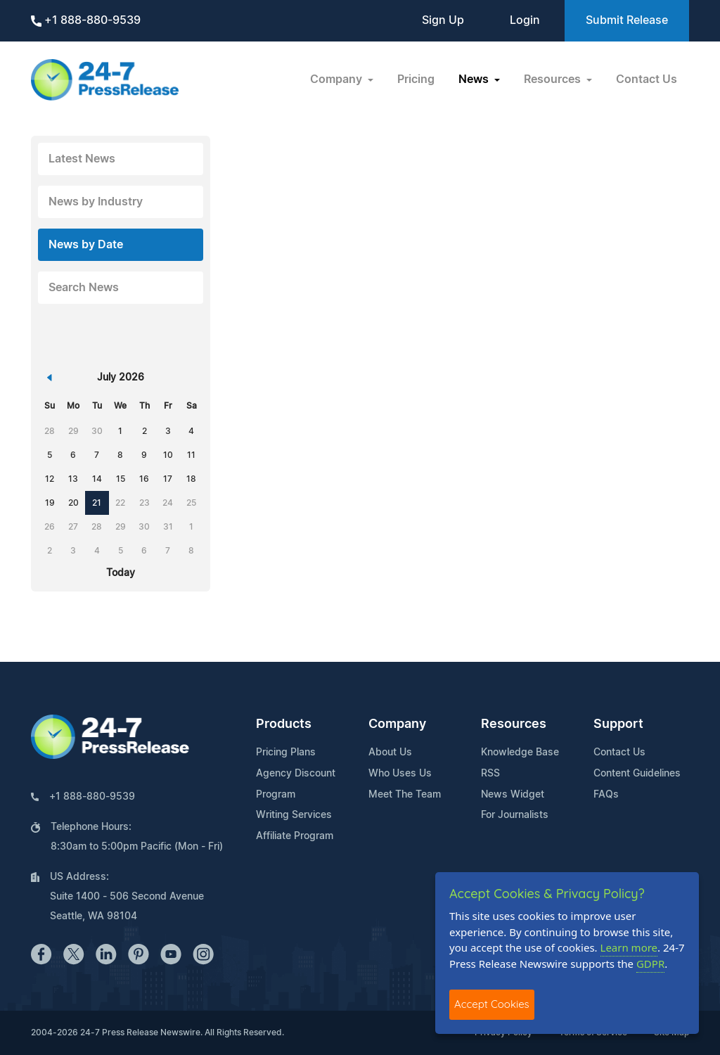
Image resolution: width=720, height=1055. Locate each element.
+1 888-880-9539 (86, 21)
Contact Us (646, 79)
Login (525, 20)
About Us (390, 752)
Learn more (629, 947)
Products (283, 724)
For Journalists (514, 815)
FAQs (606, 795)
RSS (490, 774)
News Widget (512, 795)
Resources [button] (554, 79)
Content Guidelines (637, 774)
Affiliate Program (294, 836)
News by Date (86, 244)
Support (618, 724)
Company (397, 724)
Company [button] (337, 79)
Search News (84, 287)
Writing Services (294, 815)
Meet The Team (404, 795)
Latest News (82, 159)
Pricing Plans (286, 752)
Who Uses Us (400, 774)
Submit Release (627, 20)
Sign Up (443, 20)
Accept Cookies (491, 1004)
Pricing (416, 79)
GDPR (650, 964)
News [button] (474, 79)
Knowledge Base (520, 752)
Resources (513, 724)
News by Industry (96, 201)
